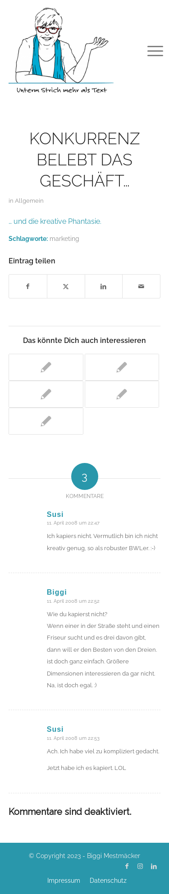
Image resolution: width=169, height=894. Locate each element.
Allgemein (29, 200)
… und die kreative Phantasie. (55, 221)
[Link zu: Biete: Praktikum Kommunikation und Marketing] (46, 394)
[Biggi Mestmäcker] (69, 49)
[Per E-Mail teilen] (141, 286)
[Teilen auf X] (66, 286)
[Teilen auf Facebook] (28, 286)
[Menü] (148, 50)
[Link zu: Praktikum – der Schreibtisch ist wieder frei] (122, 394)
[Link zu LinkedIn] (153, 866)
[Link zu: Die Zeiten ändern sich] (122, 367)
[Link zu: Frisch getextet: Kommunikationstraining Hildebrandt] (46, 367)
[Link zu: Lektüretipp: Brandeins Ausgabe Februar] (46, 421)
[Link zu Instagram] (140, 866)
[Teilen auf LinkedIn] (104, 286)
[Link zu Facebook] (126, 866)
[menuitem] (148, 50)
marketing (64, 238)
